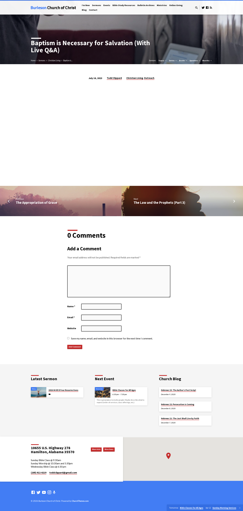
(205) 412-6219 (38, 472)
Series (173, 60)
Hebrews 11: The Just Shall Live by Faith (180, 418)
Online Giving (176, 5)
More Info (90, 449)
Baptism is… (68, 60)
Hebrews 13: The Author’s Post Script (178, 390)
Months (207, 60)
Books (183, 60)
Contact (93, 10)
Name (71, 306)
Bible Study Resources (124, 5)
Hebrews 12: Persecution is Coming (177, 404)
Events (106, 5)
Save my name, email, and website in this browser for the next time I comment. (112, 338)
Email (71, 317)
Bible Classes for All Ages (124, 390)
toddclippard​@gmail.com (63, 472)
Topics (162, 60)
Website (71, 328)
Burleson (53, 7)
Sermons (96, 5)
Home (33, 60)
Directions (107, 449)
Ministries (162, 5)
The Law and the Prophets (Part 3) (159, 202)
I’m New (86, 5)
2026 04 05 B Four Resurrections (63, 390)
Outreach (149, 78)
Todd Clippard (114, 78)
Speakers (195, 60)
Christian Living (54, 60)
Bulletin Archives (146, 5)
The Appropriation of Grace (36, 202)
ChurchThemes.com (80, 501)
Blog (84, 10)
